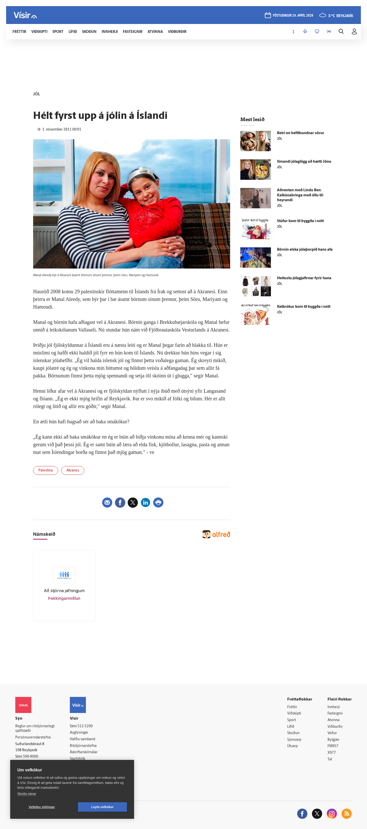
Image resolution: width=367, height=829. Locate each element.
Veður (332, 733)
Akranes (73, 471)
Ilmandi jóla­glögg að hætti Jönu (304, 162)
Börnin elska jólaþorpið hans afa (305, 250)
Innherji (333, 707)
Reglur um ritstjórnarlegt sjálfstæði (35, 728)
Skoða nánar (26, 794)
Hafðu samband (82, 739)
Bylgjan (333, 740)
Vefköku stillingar (42, 807)
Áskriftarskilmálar (84, 752)
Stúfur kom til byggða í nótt (300, 221)
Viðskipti (294, 714)
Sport (291, 720)
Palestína (45, 471)
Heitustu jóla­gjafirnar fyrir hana (304, 278)
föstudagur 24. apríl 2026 (293, 15)
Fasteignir (335, 714)
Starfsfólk (77, 759)
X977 (331, 753)
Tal (329, 759)
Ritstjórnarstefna (83, 746)
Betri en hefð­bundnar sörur (300, 133)
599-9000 (30, 757)
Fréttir (292, 707)
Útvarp (292, 746)
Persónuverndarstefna (33, 737)
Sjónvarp (294, 740)
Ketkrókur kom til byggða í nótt (303, 307)
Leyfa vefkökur (102, 807)
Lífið (290, 727)
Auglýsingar (79, 733)
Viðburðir (335, 727)
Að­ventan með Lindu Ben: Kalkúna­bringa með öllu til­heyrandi (300, 195)
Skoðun (293, 733)
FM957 (332, 746)
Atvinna (333, 720)
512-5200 (85, 726)
